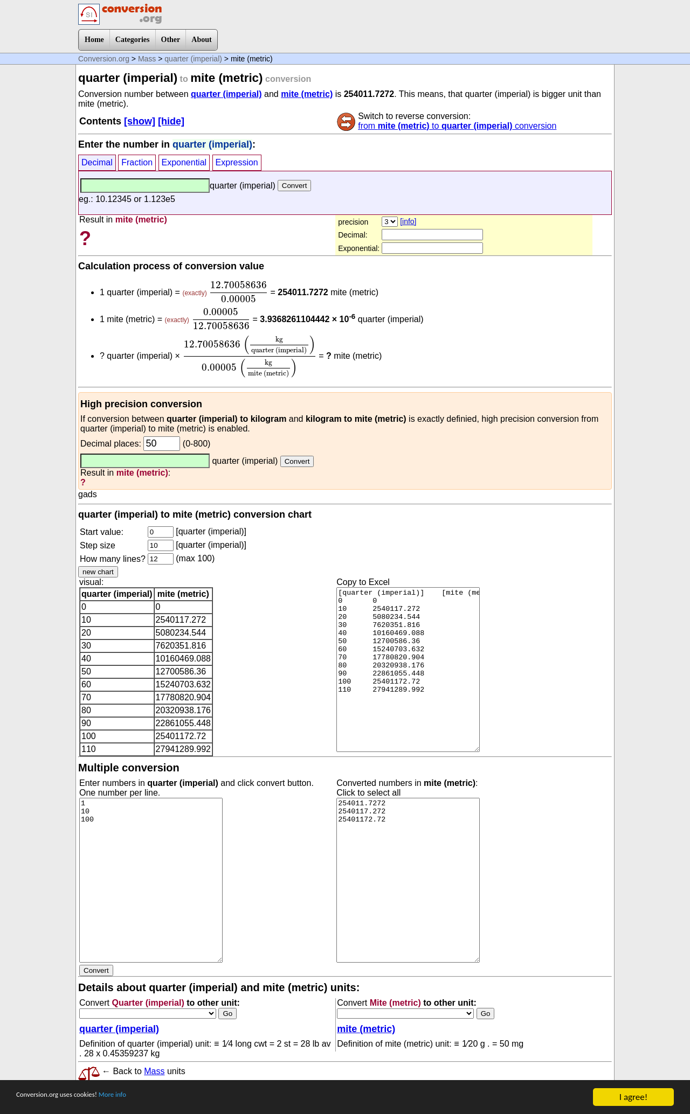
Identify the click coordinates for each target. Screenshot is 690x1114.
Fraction (137, 162)
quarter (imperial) (193, 58)
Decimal (97, 162)
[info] (408, 221)
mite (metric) (307, 94)
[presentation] (238, 292)
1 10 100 (151, 880)
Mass (147, 58)
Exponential (184, 162)
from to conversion (457, 125)
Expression (237, 162)
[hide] (171, 121)
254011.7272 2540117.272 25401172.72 (408, 880)
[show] (139, 121)
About (201, 40)
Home (94, 40)
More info (144, 1097)
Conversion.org (103, 58)
